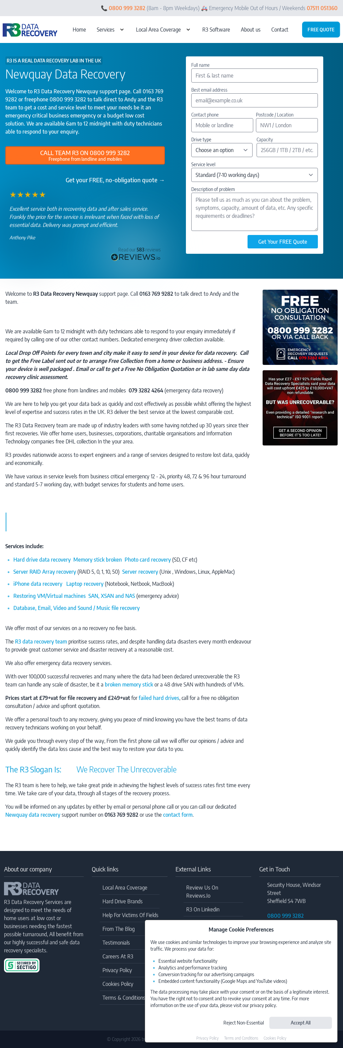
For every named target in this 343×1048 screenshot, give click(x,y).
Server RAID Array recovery (44, 571)
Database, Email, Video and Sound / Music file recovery (76, 608)
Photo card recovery (148, 559)
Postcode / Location (274, 114)
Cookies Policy (275, 1038)
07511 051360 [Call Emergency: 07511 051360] (322, 8)
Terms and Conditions (241, 1038)
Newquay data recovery (32, 814)
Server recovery (140, 571)
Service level (203, 164)
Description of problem (213, 189)
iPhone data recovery (39, 583)
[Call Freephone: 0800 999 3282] (85, 155)
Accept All (301, 1023)
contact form (178, 814)
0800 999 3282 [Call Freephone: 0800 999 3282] (127, 8)
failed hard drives (159, 698)
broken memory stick (129, 684)
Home (79, 29)
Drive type (201, 139)
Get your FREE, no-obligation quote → (115, 180)
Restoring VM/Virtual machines (50, 595)
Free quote (321, 29)
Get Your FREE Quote (282, 241)
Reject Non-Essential (243, 1023)
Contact (279, 29)
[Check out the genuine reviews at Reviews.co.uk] (136, 253)
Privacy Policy (207, 1038)
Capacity (265, 139)
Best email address (209, 90)
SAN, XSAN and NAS (111, 595)
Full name (200, 65)
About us (251, 29)
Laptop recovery (85, 583)
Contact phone (205, 114)
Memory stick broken (99, 559)
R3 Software (216, 29)
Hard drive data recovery (42, 559)
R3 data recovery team (41, 641)
